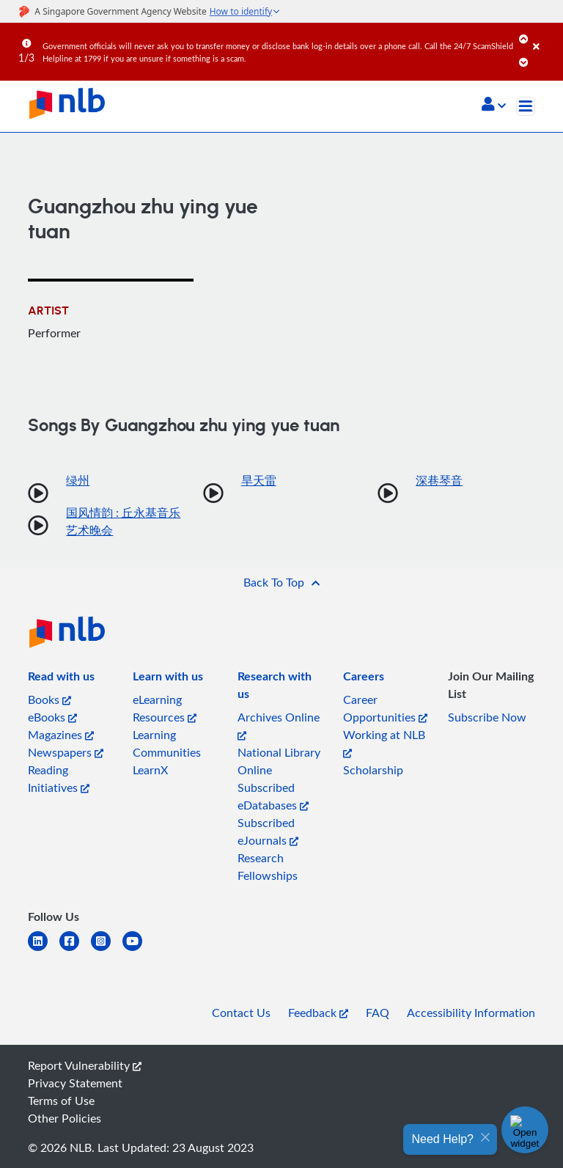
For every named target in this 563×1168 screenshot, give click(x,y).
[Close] (545, 36)
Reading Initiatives (58, 779)
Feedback (318, 1012)
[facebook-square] (75, 950)
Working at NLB (384, 742)
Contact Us (241, 1012)
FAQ (377, 1012)
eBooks (52, 717)
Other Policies (64, 1118)
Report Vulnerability (84, 1065)
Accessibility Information (471, 1012)
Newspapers (65, 752)
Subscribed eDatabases (273, 796)
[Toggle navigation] (525, 106)
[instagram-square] (106, 950)
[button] (494, 105)
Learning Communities (167, 743)
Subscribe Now (487, 717)
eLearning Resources (164, 708)
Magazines (61, 735)
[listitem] (61, 679)
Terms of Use (61, 1100)
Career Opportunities (385, 708)
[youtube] (138, 950)
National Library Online (279, 761)
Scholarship (373, 770)
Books (49, 699)
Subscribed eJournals (268, 831)
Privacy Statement (75, 1083)
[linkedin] (43, 950)
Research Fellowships (268, 867)
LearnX (150, 770)
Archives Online (279, 725)
